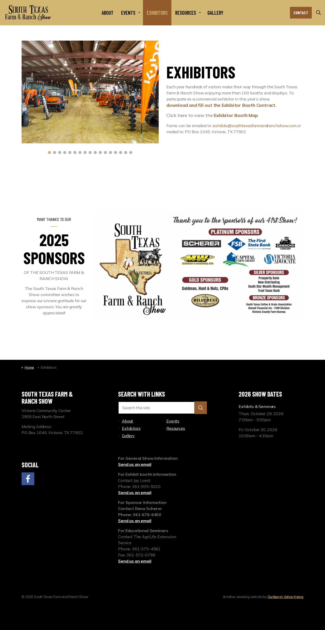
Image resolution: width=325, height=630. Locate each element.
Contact (300, 12)
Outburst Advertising (285, 597)
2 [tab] (54, 152)
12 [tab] (105, 152)
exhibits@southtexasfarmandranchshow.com (254, 125)
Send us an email (134, 464)
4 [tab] (64, 152)
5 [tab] (69, 152)
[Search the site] (162, 407)
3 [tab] (59, 152)
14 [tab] (115, 152)
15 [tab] (120, 152)
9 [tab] (90, 152)
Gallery (215, 13)
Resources (185, 13)
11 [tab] (100, 152)
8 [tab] (85, 152)
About (107, 13)
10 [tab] (95, 152)
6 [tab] (74, 152)
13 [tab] (110, 152)
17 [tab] (130, 152)
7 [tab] (80, 152)
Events (128, 13)
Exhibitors (157, 13)
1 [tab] (49, 152)
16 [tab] (125, 152)
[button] (200, 407)
